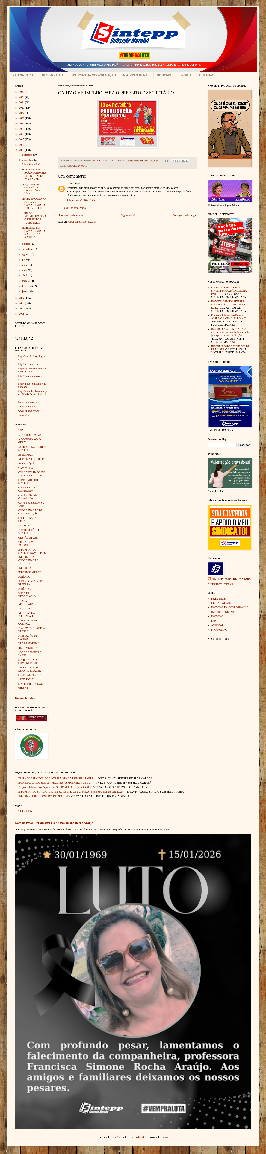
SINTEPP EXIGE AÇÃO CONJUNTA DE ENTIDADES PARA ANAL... (34, 174)
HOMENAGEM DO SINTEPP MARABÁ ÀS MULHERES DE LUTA (228, 304)
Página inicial (128, 215)
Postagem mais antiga (184, 215)
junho (25, 265)
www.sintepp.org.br (28, 410)
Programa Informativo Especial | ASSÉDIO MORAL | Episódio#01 (229, 317)
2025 (22, 97)
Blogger (165, 1137)
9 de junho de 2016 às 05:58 (81, 200)
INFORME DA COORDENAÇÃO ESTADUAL (28, 560)
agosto (26, 254)
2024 (22, 102)
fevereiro (27, 286)
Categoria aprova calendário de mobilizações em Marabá (32, 189)
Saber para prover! (28, 402)
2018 (22, 134)
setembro (27, 249)
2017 (22, 139)
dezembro (27, 154)
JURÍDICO (24, 576)
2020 (22, 123)
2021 (22, 118)
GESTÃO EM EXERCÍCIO (25, 544)
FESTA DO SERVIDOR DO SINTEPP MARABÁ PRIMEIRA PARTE (229, 290)
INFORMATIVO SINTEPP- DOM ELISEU (32, 551)
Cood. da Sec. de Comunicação (27, 489)
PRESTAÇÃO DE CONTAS (28, 637)
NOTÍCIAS (164, 75)
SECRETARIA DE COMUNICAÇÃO (28, 661)
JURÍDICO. (24, 589)
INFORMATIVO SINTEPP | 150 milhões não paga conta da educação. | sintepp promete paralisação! (230, 332)
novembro (27, 160)
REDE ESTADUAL (29, 643)
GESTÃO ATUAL (53, 75)
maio (25, 270)
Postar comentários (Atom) (81, 221)
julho (25, 259)
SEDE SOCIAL (26, 679)
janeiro (26, 291)
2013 (22, 303)
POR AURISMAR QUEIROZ (28, 622)
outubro (26, 243)
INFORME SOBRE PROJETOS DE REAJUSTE (44, 796)
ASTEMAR (205, 75)
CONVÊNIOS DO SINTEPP (28, 482)
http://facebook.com (28, 364)
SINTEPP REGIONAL (30, 684)
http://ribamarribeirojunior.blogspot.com (32, 370)
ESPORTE (185, 75)
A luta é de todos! (31, 164)
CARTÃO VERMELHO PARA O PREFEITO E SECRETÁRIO (34, 218)
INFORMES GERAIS (136, 75)
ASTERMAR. (25, 454)
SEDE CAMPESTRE (29, 675)
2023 (22, 107)
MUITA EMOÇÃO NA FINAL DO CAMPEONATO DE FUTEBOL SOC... (34, 203)
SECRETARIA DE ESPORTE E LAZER (29, 669)
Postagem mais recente (71, 215)
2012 (22, 308)
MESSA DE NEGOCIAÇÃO (27, 603)
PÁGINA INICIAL (24, 75)
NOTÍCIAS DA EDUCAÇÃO (26, 615)
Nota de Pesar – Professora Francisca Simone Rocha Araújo (54, 823)
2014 (22, 298)
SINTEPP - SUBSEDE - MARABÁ (231, 578)
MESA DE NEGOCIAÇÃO (27, 595)
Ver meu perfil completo (220, 584)
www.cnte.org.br (27, 406)
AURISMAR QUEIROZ (31, 459)
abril (25, 275)
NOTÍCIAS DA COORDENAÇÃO (94, 75)
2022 (22, 113)
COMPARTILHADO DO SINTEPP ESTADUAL (31, 474)
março (25, 280)
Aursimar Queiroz (27, 463)
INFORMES (25, 568)
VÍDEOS (23, 688)
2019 (22, 129)
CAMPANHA (25, 468)
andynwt (139, 1137)
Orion (69, 183)
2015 (22, 150)
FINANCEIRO (219, 629)
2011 (22, 313)
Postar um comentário (74, 208)
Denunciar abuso (26, 698)
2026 (22, 92)
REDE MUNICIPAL (29, 647)
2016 (22, 144)
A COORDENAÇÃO (77, 166)
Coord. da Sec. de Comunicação (27, 497)
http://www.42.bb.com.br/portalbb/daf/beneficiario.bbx (32, 394)
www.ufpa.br (25, 415)
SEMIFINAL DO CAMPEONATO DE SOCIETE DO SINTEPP (34, 232)
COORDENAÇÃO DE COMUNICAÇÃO (30, 512)
